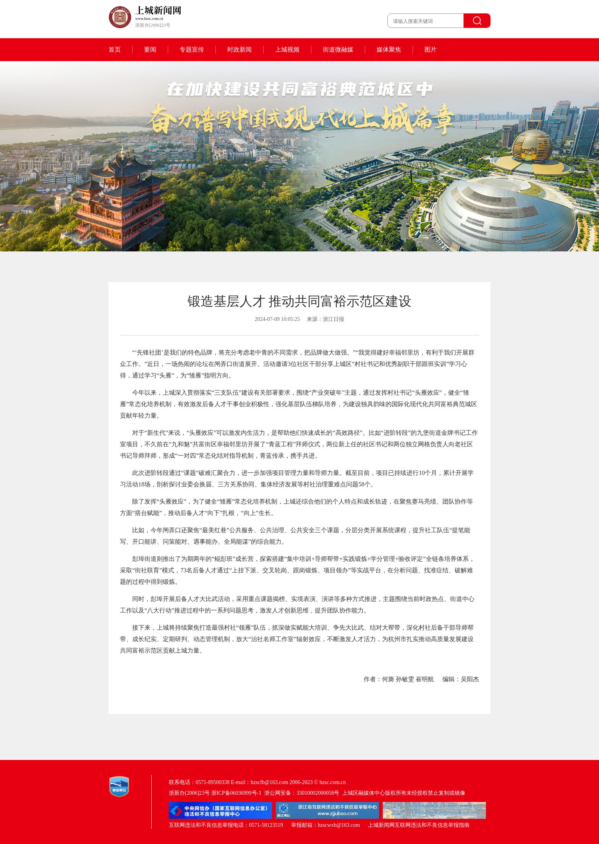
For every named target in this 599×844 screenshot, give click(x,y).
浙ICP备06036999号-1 (236, 793)
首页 (114, 49)
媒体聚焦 (389, 49)
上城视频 (287, 49)
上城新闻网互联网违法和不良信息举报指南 (418, 825)
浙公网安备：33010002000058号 (301, 793)
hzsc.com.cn (332, 782)
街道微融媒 (338, 49)
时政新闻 (239, 49)
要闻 (150, 49)
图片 (430, 49)
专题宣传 (192, 49)
